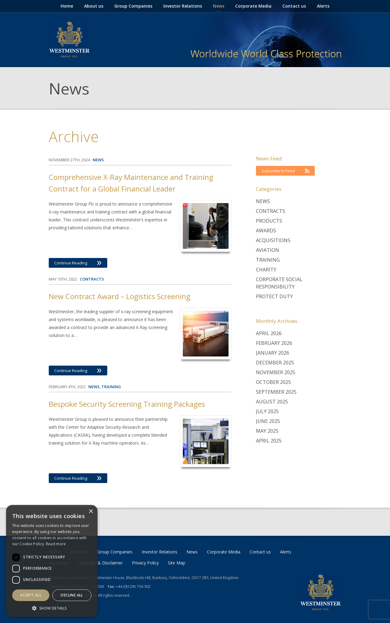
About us (93, 6)
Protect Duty (274, 296)
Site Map (176, 563)
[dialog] (52, 561)
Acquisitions (273, 240)
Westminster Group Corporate (69, 39)
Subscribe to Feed (285, 170)
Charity (266, 269)
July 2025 (267, 411)
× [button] (90, 511)
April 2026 (269, 333)
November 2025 (275, 372)
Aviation (267, 250)
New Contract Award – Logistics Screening (119, 296)
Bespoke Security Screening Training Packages (127, 404)
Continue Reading (78, 263)
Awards (266, 230)
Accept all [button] (30, 595)
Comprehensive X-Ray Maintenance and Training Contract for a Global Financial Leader (131, 183)
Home (67, 6)
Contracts (270, 211)
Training (268, 259)
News (218, 6)
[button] (51, 608)
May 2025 (267, 431)
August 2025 (272, 401)
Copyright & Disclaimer (100, 563)
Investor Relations (182, 6)
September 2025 (276, 391)
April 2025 (269, 440)
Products (269, 220)
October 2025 (273, 382)
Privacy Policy (145, 563)
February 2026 (274, 343)
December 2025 (275, 362)
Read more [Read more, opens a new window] (56, 543)
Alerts (323, 6)
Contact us (294, 6)
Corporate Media (253, 6)
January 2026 (272, 352)
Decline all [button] (72, 595)
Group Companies (133, 6)
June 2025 (268, 421)
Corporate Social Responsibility (279, 283)
